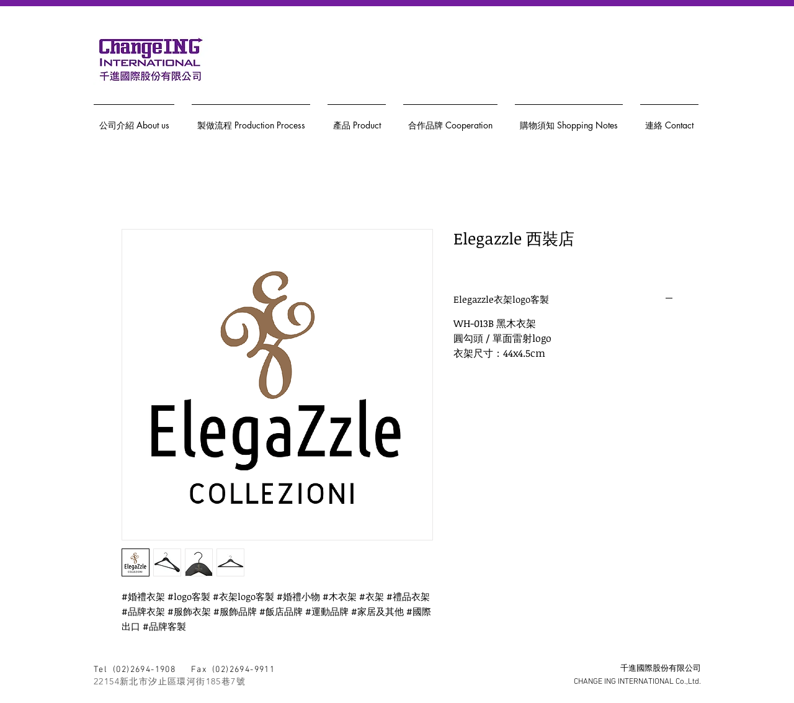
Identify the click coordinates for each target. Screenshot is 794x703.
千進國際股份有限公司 (660, 669)
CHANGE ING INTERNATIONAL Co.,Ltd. (637, 682)
